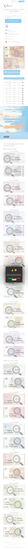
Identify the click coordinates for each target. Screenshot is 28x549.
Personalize (14, 279)
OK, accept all (10, 278)
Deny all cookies (17, 278)
